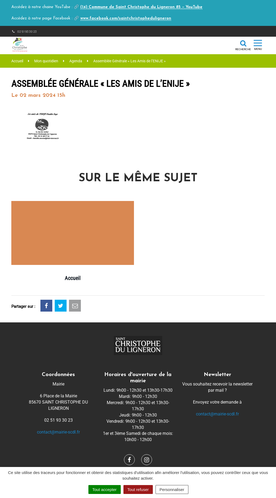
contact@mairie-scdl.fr (58, 432)
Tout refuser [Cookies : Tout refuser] (138, 489)
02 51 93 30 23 (24, 31)
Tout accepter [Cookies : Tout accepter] (104, 489)
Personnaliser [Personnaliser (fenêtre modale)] (172, 489)
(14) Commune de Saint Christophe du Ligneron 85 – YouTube (141, 7)
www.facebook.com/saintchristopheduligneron (125, 18)
